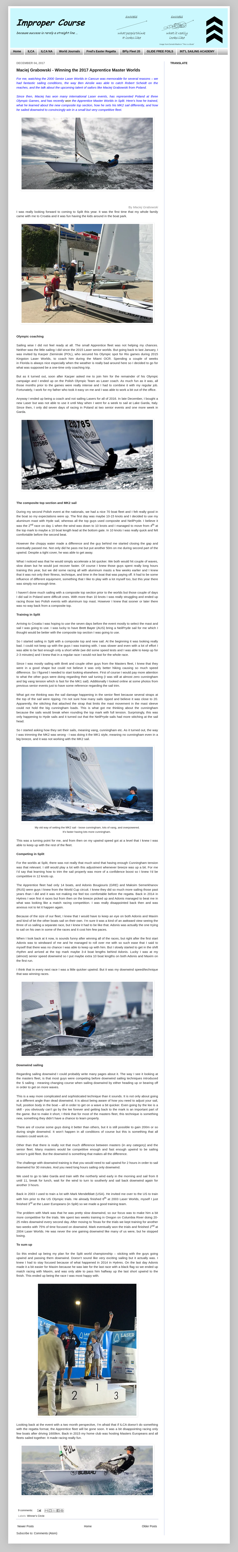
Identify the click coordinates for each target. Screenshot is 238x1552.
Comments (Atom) (45, 1533)
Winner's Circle (35, 1516)
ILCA (31, 51)
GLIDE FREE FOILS (160, 51)
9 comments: (26, 1510)
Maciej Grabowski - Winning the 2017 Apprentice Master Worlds (78, 70)
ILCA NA (47, 51)
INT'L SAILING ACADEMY (197, 51)
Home (17, 51)
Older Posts (149, 1526)
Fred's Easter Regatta (101, 51)
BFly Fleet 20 (131, 51)
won (68, 100)
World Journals (69, 51)
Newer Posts (25, 1526)
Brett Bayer (87, 628)
